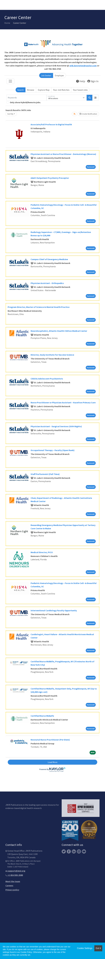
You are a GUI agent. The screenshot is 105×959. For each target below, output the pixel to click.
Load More (52, 762)
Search (20, 89)
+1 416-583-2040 (14, 875)
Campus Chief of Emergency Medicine (49, 259)
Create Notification (88, 114)
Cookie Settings (84, 948)
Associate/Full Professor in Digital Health (51, 124)
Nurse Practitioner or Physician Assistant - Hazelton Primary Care (63, 402)
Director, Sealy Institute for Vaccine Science (52, 354)
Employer (59, 75)
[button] (95, 98)
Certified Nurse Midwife (42, 715)
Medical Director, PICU (42, 552)
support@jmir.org (15, 870)
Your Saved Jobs (80, 89)
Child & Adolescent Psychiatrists (47, 378)
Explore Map (43, 89)
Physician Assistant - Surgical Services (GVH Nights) (56, 426)
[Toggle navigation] (10, 81)
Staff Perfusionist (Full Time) (45, 474)
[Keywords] (26, 98)
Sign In (92, 81)
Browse (30, 89)
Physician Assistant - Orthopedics (47, 283)
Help (80, 81)
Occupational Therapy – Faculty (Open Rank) (53, 450)
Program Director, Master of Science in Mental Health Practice (38, 307)
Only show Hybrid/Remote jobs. (25, 102)
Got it (98, 948)
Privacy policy (12, 889)
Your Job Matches (61, 89)
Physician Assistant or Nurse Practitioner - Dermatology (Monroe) (63, 154)
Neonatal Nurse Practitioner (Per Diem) (50, 739)
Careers (9, 885)
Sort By (10, 114)
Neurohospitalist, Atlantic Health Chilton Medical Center (59, 330)
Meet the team (12, 881)
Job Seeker (46, 75)
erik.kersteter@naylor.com (83, 65)
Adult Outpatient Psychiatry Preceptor (50, 178)
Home (7, 23)
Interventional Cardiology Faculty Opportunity (54, 610)
